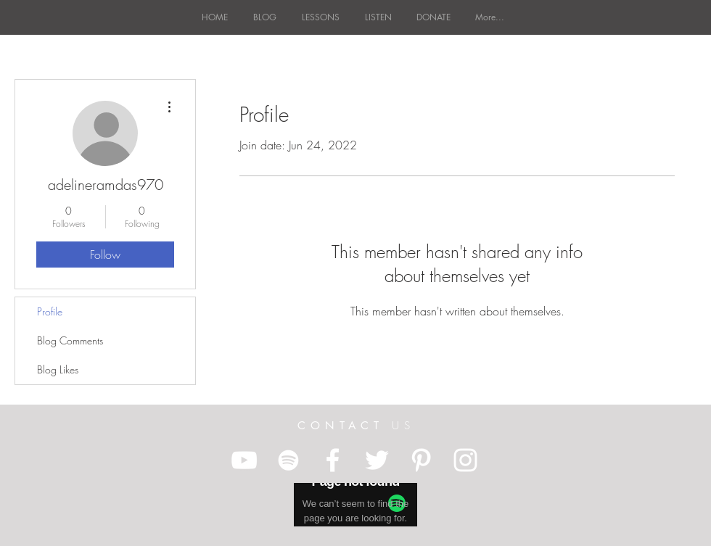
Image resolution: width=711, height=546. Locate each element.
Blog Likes (57, 369)
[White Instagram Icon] (465, 460)
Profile (49, 311)
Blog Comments (70, 340)
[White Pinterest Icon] (421, 460)
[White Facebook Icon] (332, 460)
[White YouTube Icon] (244, 460)
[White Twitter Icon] (377, 460)
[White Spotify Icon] (288, 460)
